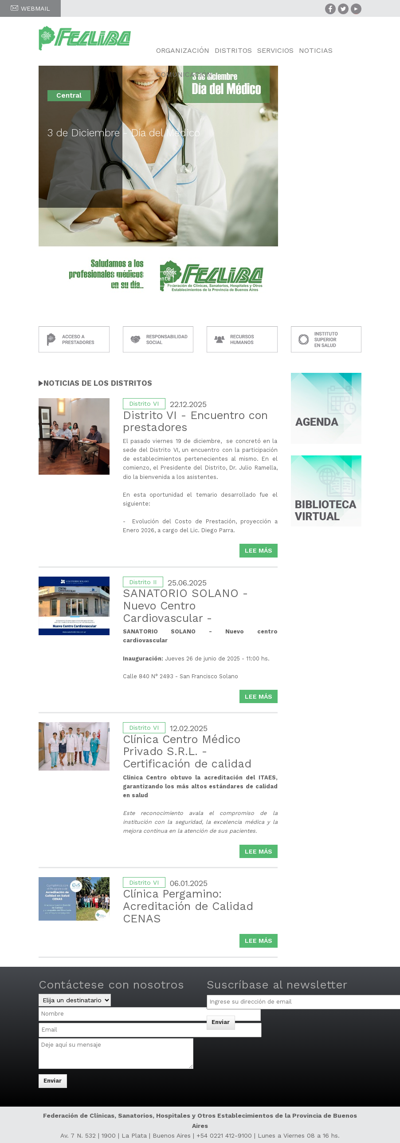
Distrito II (143, 581)
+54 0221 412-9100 (224, 1135)
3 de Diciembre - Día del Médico (123, 133)
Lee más (261, 551)
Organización (182, 50)
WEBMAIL (30, 8)
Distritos (233, 50)
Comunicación (184, 74)
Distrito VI (144, 403)
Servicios (275, 50)
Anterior (126, 278)
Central (69, 95)
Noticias (316, 50)
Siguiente (158, 278)
